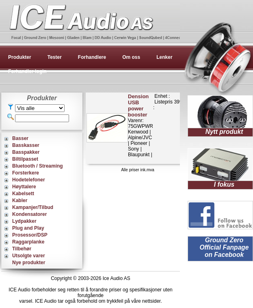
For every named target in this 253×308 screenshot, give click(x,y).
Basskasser (25, 145)
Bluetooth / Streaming (37, 166)
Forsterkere (25, 173)
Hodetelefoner (28, 180)
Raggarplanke (28, 242)
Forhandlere (92, 57)
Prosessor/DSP (30, 235)
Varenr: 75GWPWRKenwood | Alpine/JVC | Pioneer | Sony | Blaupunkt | (140, 125)
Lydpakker (24, 221)
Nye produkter (28, 262)
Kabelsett (23, 193)
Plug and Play (28, 228)
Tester (55, 57)
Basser (20, 138)
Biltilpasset (25, 159)
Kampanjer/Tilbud (32, 207)
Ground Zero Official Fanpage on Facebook (224, 247)
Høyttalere (24, 187)
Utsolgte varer (28, 255)
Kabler (19, 200)
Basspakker (25, 152)
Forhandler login (27, 71)
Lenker (164, 57)
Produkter (19, 57)
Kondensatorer (29, 214)
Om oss (131, 57)
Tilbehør (21, 249)
